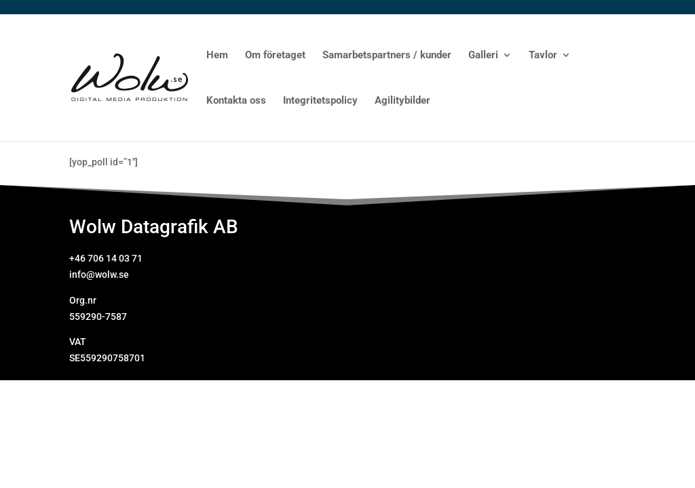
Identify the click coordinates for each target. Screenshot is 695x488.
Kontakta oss (236, 101)
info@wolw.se (99, 274)
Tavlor (543, 55)
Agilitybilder (402, 101)
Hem (217, 55)
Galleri (483, 55)
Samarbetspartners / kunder (386, 55)
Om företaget (275, 55)
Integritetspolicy (320, 101)
